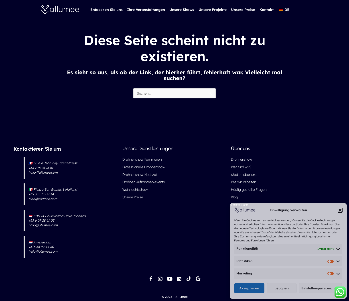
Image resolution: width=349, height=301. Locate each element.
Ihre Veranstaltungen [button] (146, 9)
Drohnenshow (241, 159)
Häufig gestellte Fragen (248, 190)
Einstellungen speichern (320, 288)
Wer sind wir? (241, 167)
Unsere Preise (243, 9)
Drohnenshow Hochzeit (140, 174)
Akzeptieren (249, 288)
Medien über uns (244, 174)
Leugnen (281, 288)
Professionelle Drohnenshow (143, 167)
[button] (340, 210)
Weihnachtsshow (135, 190)
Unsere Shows (181, 9)
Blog (234, 197)
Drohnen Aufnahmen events (143, 182)
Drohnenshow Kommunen (142, 159)
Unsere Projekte (213, 9)
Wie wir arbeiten (243, 182)
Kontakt (267, 9)
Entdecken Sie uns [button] (106, 9)
